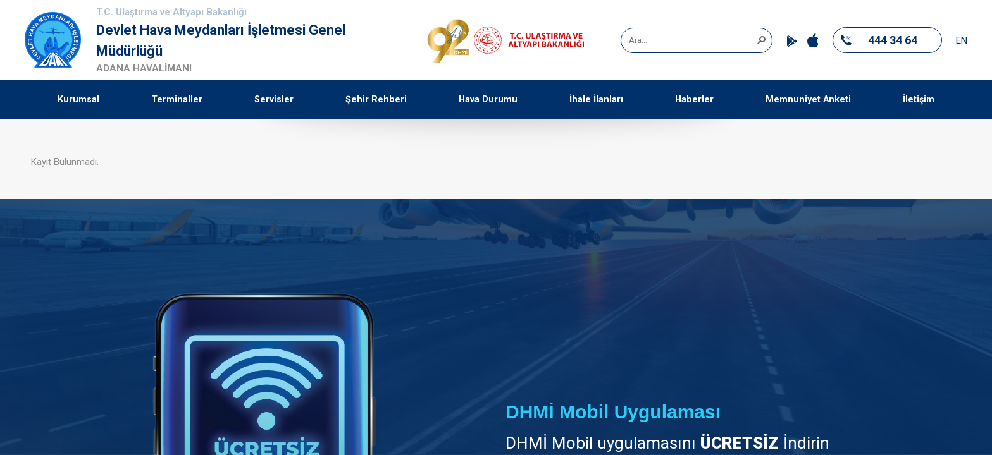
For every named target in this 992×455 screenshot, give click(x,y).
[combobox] (692, 40)
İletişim (918, 99)
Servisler (274, 99)
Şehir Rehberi (376, 99)
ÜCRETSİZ (739, 443)
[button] (761, 39)
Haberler (694, 99)
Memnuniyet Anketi (808, 99)
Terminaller (176, 99)
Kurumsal (78, 99)
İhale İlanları (596, 99)
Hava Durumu (488, 99)
